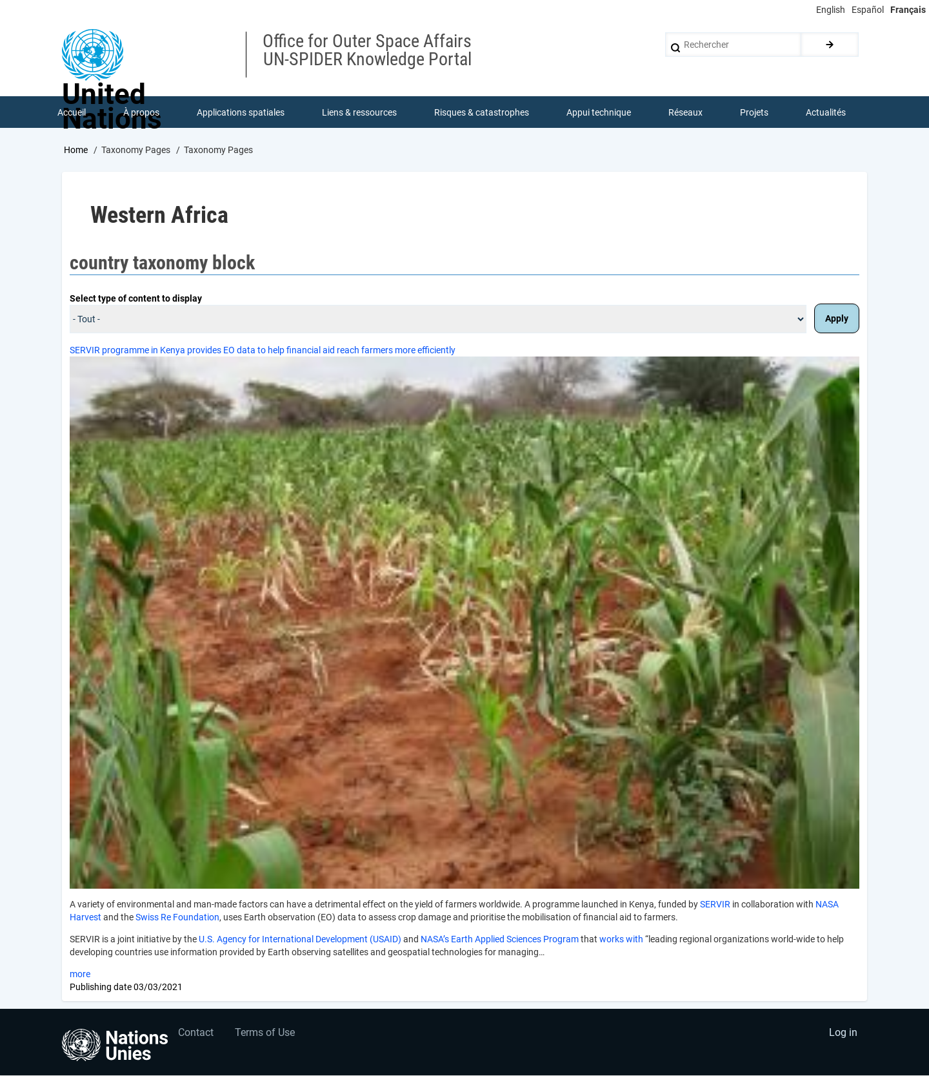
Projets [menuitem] (754, 112)
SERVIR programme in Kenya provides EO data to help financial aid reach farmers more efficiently (262, 351)
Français (908, 10)
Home (76, 150)
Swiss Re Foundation (177, 918)
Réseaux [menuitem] (685, 112)
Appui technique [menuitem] (598, 112)
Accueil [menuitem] (71, 112)
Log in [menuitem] (842, 1034)
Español (868, 10)
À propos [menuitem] (141, 112)
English (830, 10)
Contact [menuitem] (196, 1034)
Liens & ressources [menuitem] (359, 112)
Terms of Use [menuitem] (266, 1034)
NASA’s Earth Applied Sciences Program (500, 940)
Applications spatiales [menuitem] (241, 112)
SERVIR (715, 905)
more (80, 975)
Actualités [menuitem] (826, 112)
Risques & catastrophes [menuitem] (481, 112)
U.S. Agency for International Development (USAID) (300, 940)
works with (621, 940)
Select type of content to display (136, 299)
